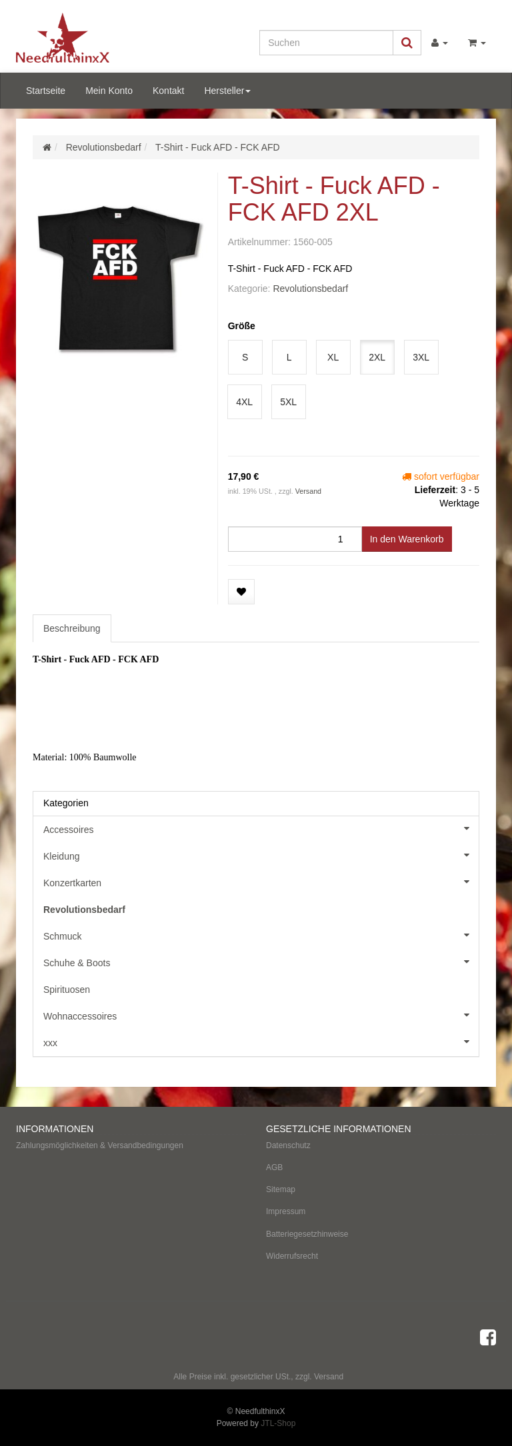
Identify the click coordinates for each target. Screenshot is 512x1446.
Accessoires (261, 828)
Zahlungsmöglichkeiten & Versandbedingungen (99, 1145)
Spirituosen (66, 989)
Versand (308, 491)
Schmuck (261, 935)
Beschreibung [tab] (72, 628)
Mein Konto (109, 90)
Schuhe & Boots (261, 962)
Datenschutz (288, 1145)
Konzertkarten (261, 882)
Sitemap (280, 1189)
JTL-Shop (278, 1423)
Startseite (45, 90)
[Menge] (295, 539)
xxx (261, 1042)
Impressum (285, 1211)
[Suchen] (326, 42)
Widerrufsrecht (292, 1256)
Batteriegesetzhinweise (307, 1234)
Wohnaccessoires (261, 1015)
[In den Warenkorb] (407, 539)
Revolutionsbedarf (310, 288)
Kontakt (168, 90)
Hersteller (227, 90)
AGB (274, 1167)
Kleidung (261, 855)
